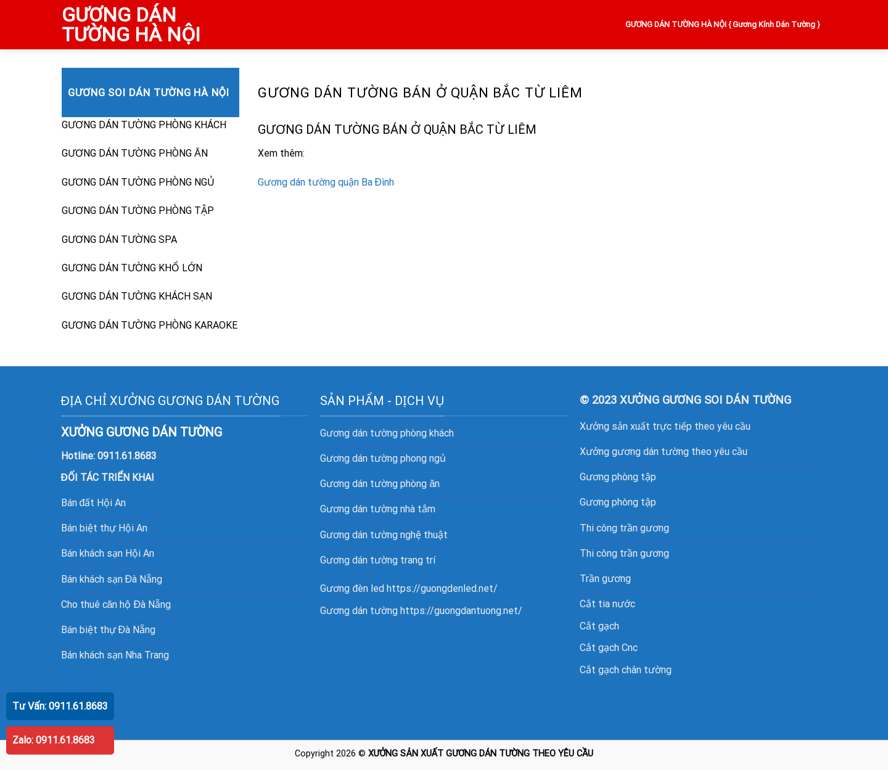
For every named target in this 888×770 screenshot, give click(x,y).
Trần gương (605, 578)
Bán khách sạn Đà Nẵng (112, 579)
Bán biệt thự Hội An (104, 528)
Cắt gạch (599, 626)
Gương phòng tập (618, 477)
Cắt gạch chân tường (626, 670)
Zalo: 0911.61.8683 (53, 740)
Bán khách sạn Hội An (107, 553)
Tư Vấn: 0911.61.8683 (60, 706)
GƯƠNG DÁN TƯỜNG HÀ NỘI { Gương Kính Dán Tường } (723, 24)
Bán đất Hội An (93, 503)
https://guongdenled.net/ (442, 588)
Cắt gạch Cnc (609, 647)
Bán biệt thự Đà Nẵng (108, 630)
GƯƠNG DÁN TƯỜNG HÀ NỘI (131, 24)
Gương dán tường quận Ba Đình (326, 182)
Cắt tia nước (607, 604)
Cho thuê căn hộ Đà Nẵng (116, 604)
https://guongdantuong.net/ (461, 610)
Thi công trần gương (624, 528)
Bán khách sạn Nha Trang (115, 655)
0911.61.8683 (127, 456)
